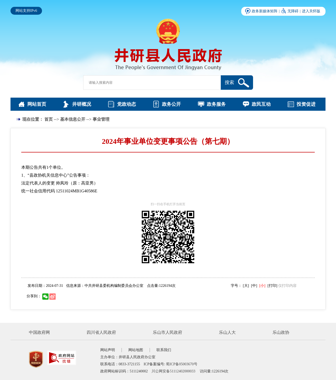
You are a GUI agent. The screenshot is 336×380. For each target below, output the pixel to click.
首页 (48, 119)
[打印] (272, 286)
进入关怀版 (311, 11)
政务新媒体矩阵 (264, 11)
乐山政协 (280, 332)
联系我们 (163, 350)
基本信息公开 (72, 119)
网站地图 (135, 350)
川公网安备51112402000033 (173, 371)
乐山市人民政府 (167, 332)
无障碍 (292, 11)
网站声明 (107, 350)
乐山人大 (227, 332)
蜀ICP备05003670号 (181, 364)
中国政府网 (39, 332)
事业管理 (101, 119)
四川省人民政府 (101, 332)
